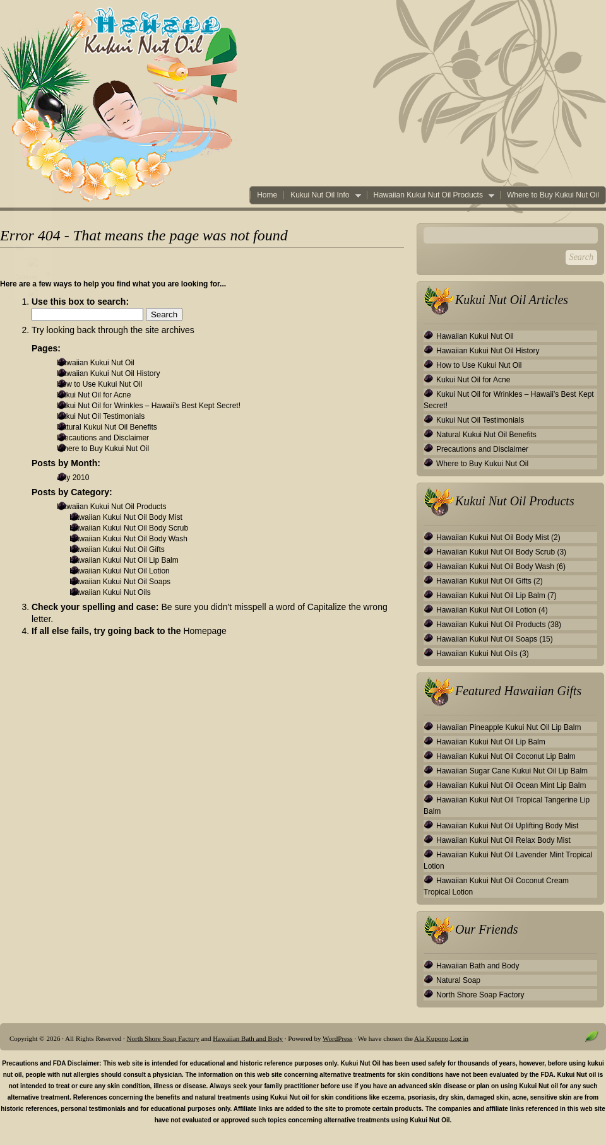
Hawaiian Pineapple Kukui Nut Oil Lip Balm (508, 727)
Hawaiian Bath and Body (477, 965)
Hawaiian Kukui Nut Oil (95, 362)
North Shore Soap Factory (480, 994)
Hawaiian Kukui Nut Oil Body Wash (128, 538)
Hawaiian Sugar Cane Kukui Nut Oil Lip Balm (512, 770)
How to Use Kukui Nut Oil (99, 384)
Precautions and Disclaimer (103, 437)
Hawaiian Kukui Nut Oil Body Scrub (128, 528)
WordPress (337, 1038)
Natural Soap (458, 980)
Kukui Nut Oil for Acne (94, 394)
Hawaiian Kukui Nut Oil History (108, 373)
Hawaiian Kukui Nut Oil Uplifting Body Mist (507, 825)
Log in (459, 1038)
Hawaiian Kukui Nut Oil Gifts (117, 549)
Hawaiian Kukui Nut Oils (110, 592)
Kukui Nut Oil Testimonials (101, 416)
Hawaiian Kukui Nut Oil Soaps (119, 581)
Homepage (205, 631)
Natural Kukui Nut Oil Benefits (107, 427)
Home (267, 195)
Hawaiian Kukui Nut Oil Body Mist (125, 517)
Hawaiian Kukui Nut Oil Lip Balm (124, 560)
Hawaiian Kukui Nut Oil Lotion (119, 571)
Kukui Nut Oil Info (321, 195)
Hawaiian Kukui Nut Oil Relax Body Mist (503, 840)
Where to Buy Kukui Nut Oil (553, 195)
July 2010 (73, 477)
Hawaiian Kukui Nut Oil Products (430, 195)
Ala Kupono (431, 1038)
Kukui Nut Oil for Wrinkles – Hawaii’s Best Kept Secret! (149, 405)
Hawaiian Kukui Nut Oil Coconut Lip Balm (506, 756)
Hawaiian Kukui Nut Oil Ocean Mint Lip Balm (511, 785)
